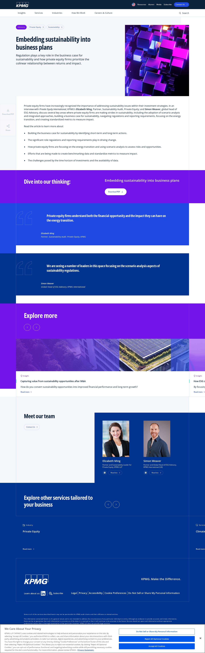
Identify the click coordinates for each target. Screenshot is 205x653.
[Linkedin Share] (43, 593)
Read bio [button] (114, 472)
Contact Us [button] (30, 427)
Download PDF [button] (115, 192)
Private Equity (36, 27)
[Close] (200, 638)
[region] (102, 638)
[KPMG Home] (22, 4)
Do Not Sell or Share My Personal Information (154, 593)
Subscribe (168, 4)
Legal (74, 593)
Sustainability (55, 27)
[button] (133, 4)
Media (158, 4)
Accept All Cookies (157, 646)
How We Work (78, 13)
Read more (27, 549)
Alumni (151, 4)
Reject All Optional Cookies (157, 639)
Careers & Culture (103, 13)
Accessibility (96, 593)
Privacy (83, 593)
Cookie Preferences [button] (115, 593)
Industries (57, 13)
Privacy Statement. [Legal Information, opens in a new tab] (85, 650)
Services (39, 13)
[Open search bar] (184, 13)
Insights (22, 13)
